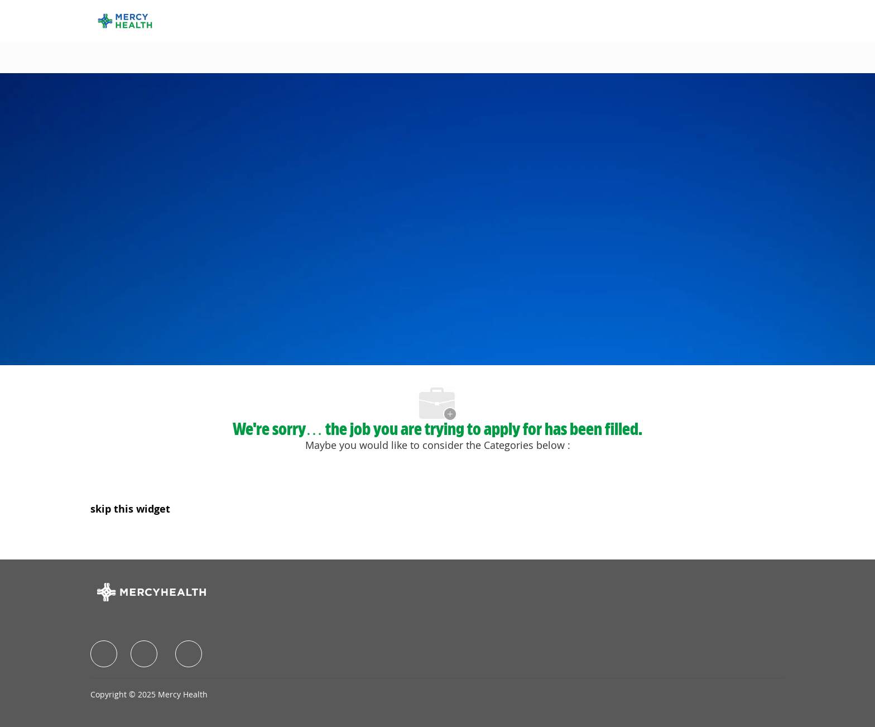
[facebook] (103, 653)
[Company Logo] (125, 19)
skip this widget (130, 508)
